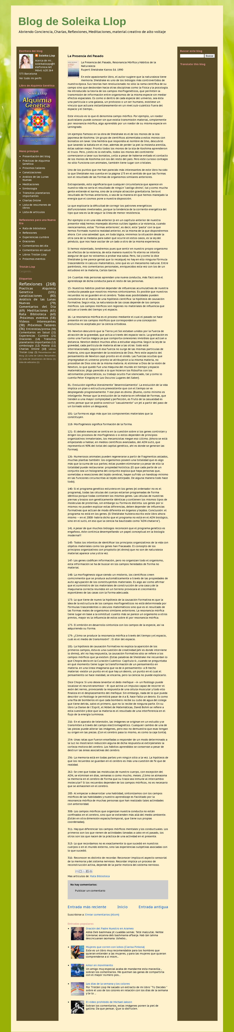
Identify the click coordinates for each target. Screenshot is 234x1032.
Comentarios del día (35, 245)
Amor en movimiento (99, 965)
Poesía (45, 345)
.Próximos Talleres (41, 325)
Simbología (29, 188)
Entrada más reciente (87, 907)
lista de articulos (27, 362)
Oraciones (28, 241)
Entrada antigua (153, 907)
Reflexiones (29, 232)
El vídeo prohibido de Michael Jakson (109, 1002)
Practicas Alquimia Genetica (37, 290)
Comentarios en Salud (34, 332)
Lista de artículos (33, 212)
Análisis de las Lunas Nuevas (35, 178)
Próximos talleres (33, 168)
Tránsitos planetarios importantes (36, 194)
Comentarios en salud (36, 250)
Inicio (122, 907)
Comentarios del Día (37, 307)
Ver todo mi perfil (30, 78)
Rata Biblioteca (100, 876)
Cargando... (26, 271)
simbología (26, 345)
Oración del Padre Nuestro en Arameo (110, 928)
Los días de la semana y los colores (108, 983)
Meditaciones (30, 184)
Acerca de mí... (44, 60)
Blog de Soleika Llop (72, 21)
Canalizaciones (31, 172)
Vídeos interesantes (37, 321)
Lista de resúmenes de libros (36, 206)
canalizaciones (30, 296)
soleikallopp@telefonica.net (45, 65)
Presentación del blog (36, 156)
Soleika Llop (47, 55)
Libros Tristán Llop (34, 254)
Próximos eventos (33, 259)
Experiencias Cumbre (33, 335)
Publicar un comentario (90, 890)
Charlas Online (31, 200)
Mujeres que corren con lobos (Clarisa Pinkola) (115, 947)
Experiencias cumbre (35, 237)
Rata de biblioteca (34, 228)
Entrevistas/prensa (38, 329)
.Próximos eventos (33, 318)
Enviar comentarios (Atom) (102, 914)
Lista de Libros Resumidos (42, 355)
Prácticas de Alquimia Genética (36, 162)
